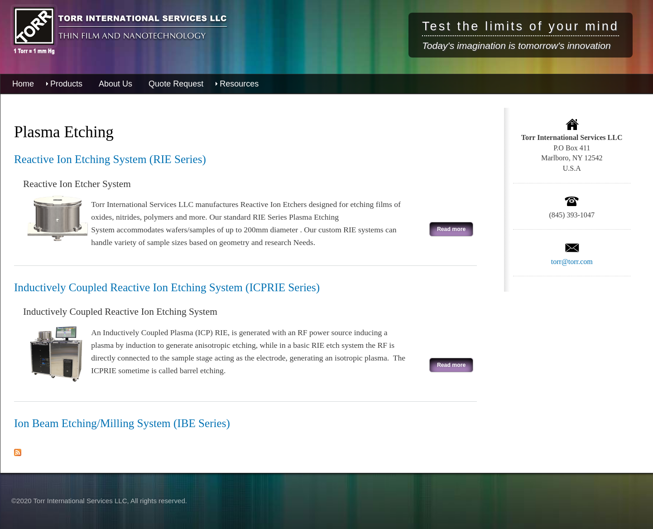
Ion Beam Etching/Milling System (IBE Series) (122, 423)
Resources (239, 83)
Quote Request (176, 83)
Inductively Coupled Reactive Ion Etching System (120, 311)
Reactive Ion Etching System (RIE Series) (110, 159)
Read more (447, 227)
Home (23, 83)
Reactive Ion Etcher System (77, 183)
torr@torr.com (572, 261)
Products (66, 83)
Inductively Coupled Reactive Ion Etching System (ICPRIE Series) (167, 287)
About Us (115, 83)
